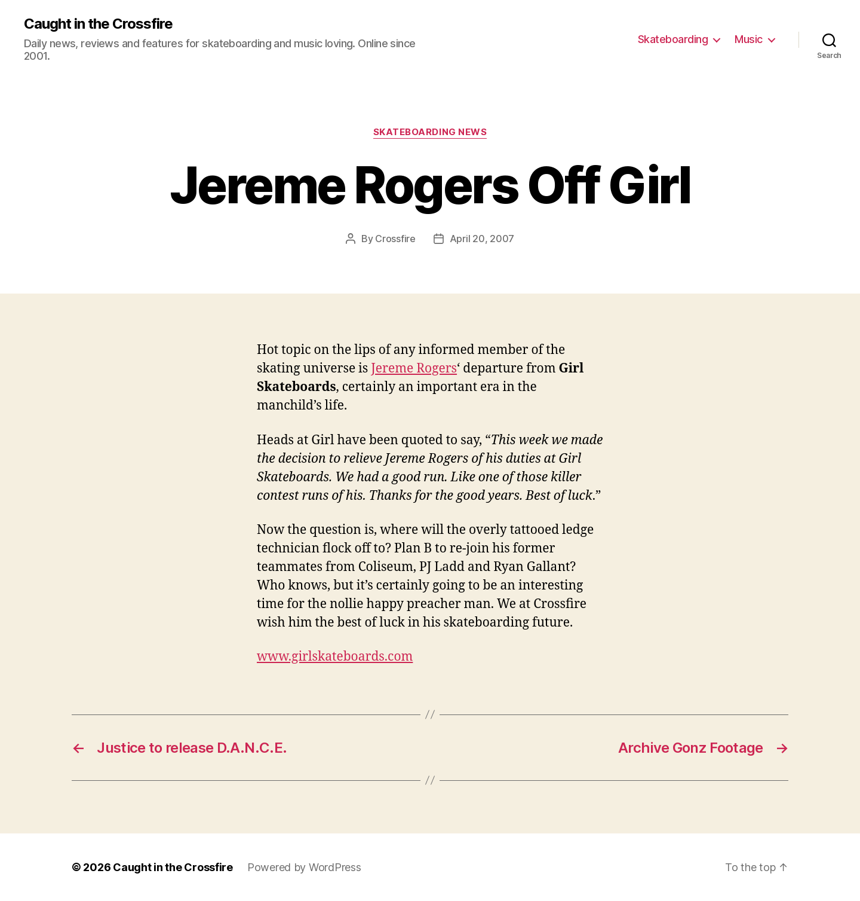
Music (749, 39)
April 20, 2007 (482, 239)
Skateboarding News (430, 132)
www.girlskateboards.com (335, 657)
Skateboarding (673, 39)
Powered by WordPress (304, 867)
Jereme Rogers (414, 369)
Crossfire (395, 239)
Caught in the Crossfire (98, 24)
